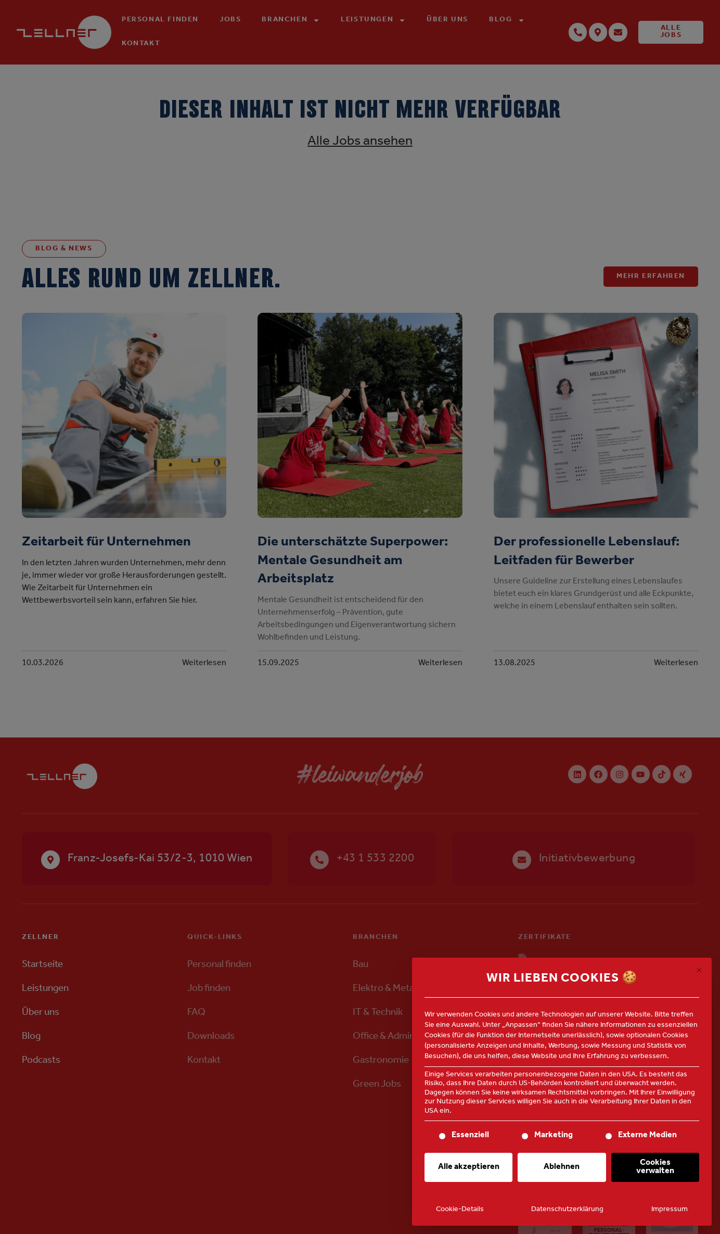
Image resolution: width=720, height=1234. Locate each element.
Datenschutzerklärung (567, 1210)
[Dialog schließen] (699, 970)
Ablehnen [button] (562, 1167)
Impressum (669, 1210)
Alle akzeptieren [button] (468, 1167)
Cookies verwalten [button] (655, 1167)
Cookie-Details (460, 1210)
